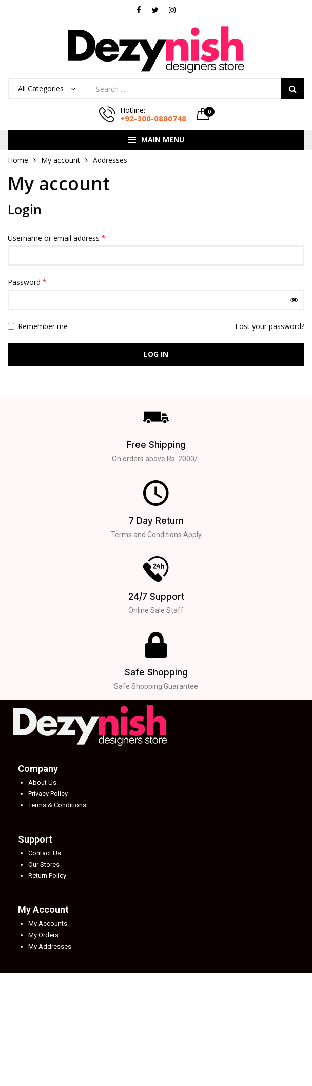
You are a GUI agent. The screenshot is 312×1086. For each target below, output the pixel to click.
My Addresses (49, 946)
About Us (42, 782)
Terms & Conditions (57, 805)
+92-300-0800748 (153, 118)
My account (60, 160)
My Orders (43, 935)
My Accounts (47, 923)
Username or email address (57, 238)
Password (27, 282)
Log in (156, 354)
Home (18, 160)
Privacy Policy (48, 793)
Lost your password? (269, 326)
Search (292, 88)
